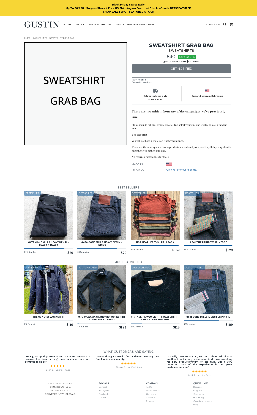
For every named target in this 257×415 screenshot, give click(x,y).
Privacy (150, 401)
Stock (80, 24)
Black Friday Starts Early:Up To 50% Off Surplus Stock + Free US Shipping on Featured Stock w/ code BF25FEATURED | (128, 8)
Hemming (198, 397)
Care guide (198, 394)
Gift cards (151, 397)
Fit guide (197, 390)
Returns (197, 387)
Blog (195, 404)
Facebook (103, 394)
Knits (27, 38)
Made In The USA (100, 24)
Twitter (102, 397)
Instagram (104, 390)
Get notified (181, 68)
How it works (153, 390)
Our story (151, 394)
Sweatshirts (39, 38)
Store (67, 24)
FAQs (149, 387)
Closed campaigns (202, 401)
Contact (103, 387)
